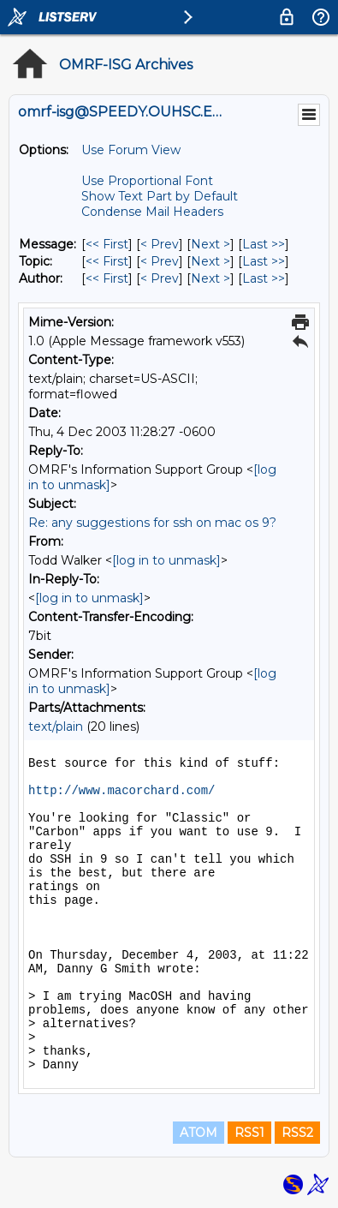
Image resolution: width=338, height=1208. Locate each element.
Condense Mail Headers (152, 211)
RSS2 (297, 1132)
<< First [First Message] (107, 244)
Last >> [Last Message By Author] (263, 278)
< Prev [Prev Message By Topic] (159, 261)
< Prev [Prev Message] (159, 244)
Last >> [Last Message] (263, 244)
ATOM (198, 1132)
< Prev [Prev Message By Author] (159, 278)
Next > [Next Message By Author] (210, 278)
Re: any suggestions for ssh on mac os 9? (152, 522)
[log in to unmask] (166, 560)
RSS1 (249, 1132)
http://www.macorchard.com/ (121, 791)
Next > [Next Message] (210, 244)
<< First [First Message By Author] (107, 278)
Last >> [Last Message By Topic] (263, 261)
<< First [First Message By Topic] (107, 261)
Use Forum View (131, 150)
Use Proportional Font (147, 180)
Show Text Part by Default (159, 196)
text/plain (55, 726)
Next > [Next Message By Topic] (210, 261)
